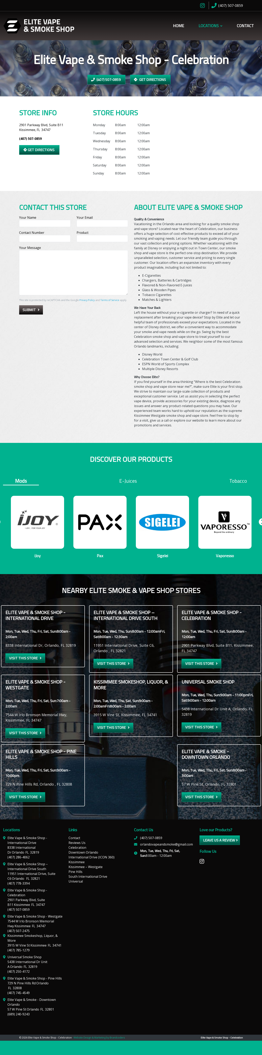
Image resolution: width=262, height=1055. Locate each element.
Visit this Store (23, 658)
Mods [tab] (21, 481)
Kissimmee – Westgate (86, 867)
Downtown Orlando (83, 853)
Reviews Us (77, 843)
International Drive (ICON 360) (91, 858)
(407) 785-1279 (18, 951)
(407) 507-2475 (18, 931)
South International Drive (88, 877)
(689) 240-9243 (18, 1015)
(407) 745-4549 (18, 993)
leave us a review (219, 840)
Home (178, 25)
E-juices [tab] (128, 481)
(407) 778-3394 (18, 884)
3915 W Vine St (34, 946)
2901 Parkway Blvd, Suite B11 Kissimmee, (41, 127)
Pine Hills (75, 872)
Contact (245, 25)
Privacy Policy (87, 300)
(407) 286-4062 (18, 858)
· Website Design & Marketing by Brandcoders (98, 1038)
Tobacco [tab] (238, 481)
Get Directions (150, 79)
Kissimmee (77, 862)
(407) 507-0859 (106, 79)
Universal (76, 882)
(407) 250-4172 (18, 972)
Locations (209, 25)
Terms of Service (109, 300)
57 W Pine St (30, 1010)
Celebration (77, 848)
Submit (29, 309)
